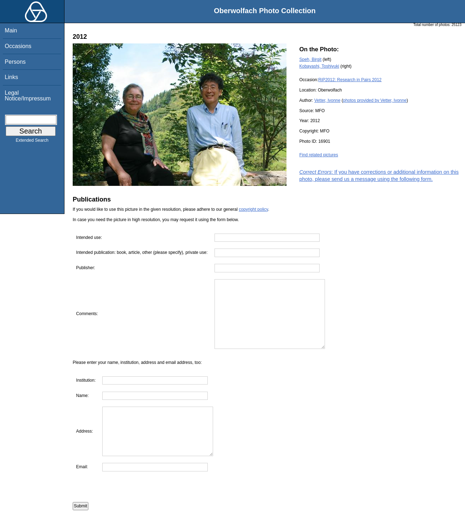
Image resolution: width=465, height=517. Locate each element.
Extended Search (32, 142)
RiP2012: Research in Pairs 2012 (349, 79)
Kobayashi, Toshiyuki (319, 66)
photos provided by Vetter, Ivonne (375, 100)
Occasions (18, 46)
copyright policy (253, 209)
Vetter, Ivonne (327, 100)
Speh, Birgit (310, 59)
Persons (15, 62)
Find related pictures (318, 154)
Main (11, 30)
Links (11, 77)
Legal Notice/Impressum (28, 95)
